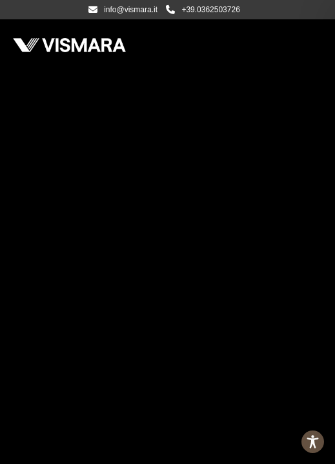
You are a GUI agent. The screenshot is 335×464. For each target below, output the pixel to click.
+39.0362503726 (202, 9)
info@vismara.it (122, 9)
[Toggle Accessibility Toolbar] (312, 441)
